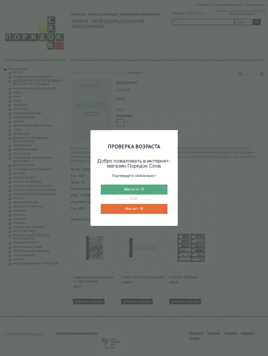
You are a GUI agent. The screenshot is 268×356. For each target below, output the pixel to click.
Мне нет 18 (134, 209)
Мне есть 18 (134, 189)
